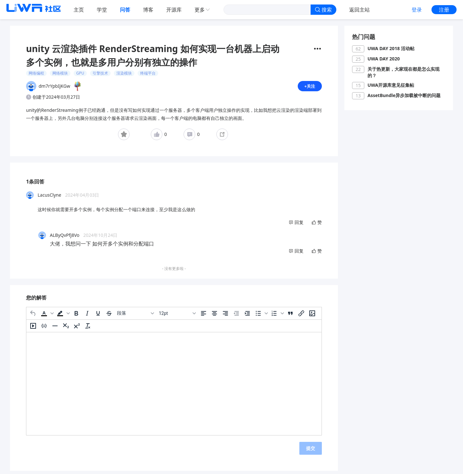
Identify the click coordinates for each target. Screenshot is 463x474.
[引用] (290, 315)
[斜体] (87, 315)
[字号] (177, 315)
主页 (79, 9)
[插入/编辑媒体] (33, 328)
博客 (148, 9)
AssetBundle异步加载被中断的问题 (404, 95)
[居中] (214, 315)
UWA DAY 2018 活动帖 (391, 48)
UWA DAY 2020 (384, 59)
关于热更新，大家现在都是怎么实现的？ (404, 72)
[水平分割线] (55, 328)
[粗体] (76, 315)
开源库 (174, 9)
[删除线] (109, 315)
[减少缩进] (236, 315)
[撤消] (33, 315)
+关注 (309, 87)
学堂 (102, 9)
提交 (310, 451)
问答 (125, 9)
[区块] (135, 315)
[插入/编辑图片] (312, 315)
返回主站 (359, 9)
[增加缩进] (247, 315)
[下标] (65, 328)
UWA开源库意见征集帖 (391, 85)
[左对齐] (203, 315)
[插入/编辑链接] (301, 315)
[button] (47, 315)
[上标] (76, 328)
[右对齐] (225, 315)
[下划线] (98, 315)
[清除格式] (87, 328)
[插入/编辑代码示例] (44, 328)
